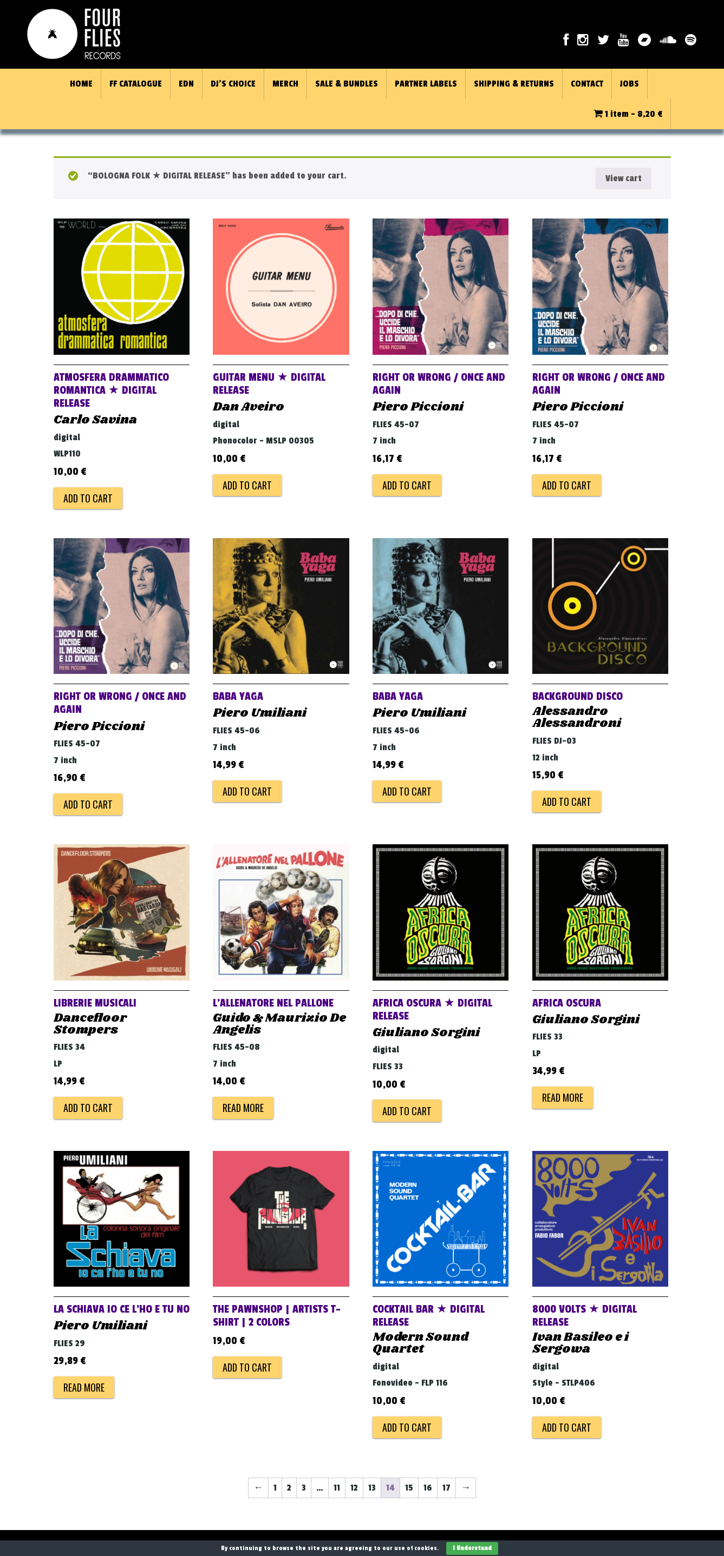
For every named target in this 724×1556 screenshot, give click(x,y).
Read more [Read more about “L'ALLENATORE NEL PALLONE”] (243, 1108)
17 (446, 1487)
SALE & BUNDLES (346, 83)
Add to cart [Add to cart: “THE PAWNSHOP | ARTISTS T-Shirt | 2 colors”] (247, 1367)
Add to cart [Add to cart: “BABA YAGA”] (247, 791)
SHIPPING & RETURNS (514, 83)
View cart (623, 178)
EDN (186, 83)
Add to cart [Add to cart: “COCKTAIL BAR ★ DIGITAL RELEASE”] (407, 1427)
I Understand (472, 1548)
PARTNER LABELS (426, 83)
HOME (81, 83)
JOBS (629, 83)
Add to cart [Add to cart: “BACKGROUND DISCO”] (566, 801)
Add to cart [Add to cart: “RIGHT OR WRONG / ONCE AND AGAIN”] (407, 485)
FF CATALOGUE (135, 83)
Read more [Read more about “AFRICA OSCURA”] (562, 1097)
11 (337, 1487)
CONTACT (587, 83)
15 (409, 1487)
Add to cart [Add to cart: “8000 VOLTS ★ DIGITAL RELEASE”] (566, 1427)
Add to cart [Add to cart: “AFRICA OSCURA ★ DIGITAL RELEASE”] (407, 1111)
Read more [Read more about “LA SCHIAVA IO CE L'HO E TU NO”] (84, 1387)
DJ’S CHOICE (233, 83)
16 (427, 1487)
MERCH (285, 83)
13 (372, 1487)
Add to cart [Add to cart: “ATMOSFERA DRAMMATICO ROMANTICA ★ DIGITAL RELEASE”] (88, 498)
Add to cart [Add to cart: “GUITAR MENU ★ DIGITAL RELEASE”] (247, 485)
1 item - (627, 114)
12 (354, 1487)
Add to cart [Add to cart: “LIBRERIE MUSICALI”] (88, 1108)
